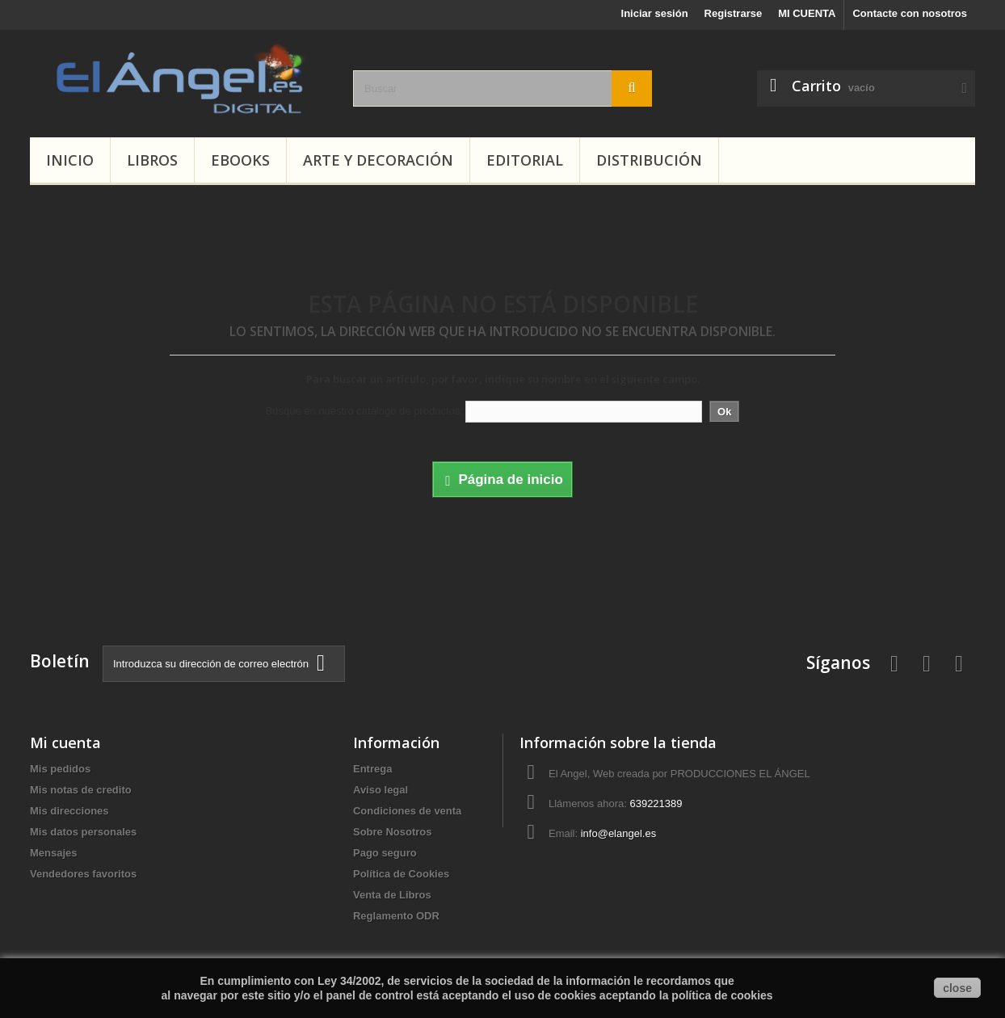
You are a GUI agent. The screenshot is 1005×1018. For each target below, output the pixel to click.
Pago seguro (385, 853)
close (957, 988)
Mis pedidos (60, 769)
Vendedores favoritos (83, 874)
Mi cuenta (65, 742)
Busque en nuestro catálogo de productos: (364, 411)
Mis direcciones (69, 811)
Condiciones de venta (407, 811)
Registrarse (733, 13)
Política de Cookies (401, 874)
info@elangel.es (618, 833)
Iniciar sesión (654, 13)
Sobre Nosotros (392, 832)
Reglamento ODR (396, 916)
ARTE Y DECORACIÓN (378, 160)
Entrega (372, 769)
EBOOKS (240, 160)
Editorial (524, 160)
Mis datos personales (83, 832)
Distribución (649, 160)
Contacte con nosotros (909, 13)
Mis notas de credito (81, 790)
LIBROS (152, 160)
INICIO (70, 160)
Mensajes (54, 853)
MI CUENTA (806, 13)
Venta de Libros (392, 895)
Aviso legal (380, 790)
